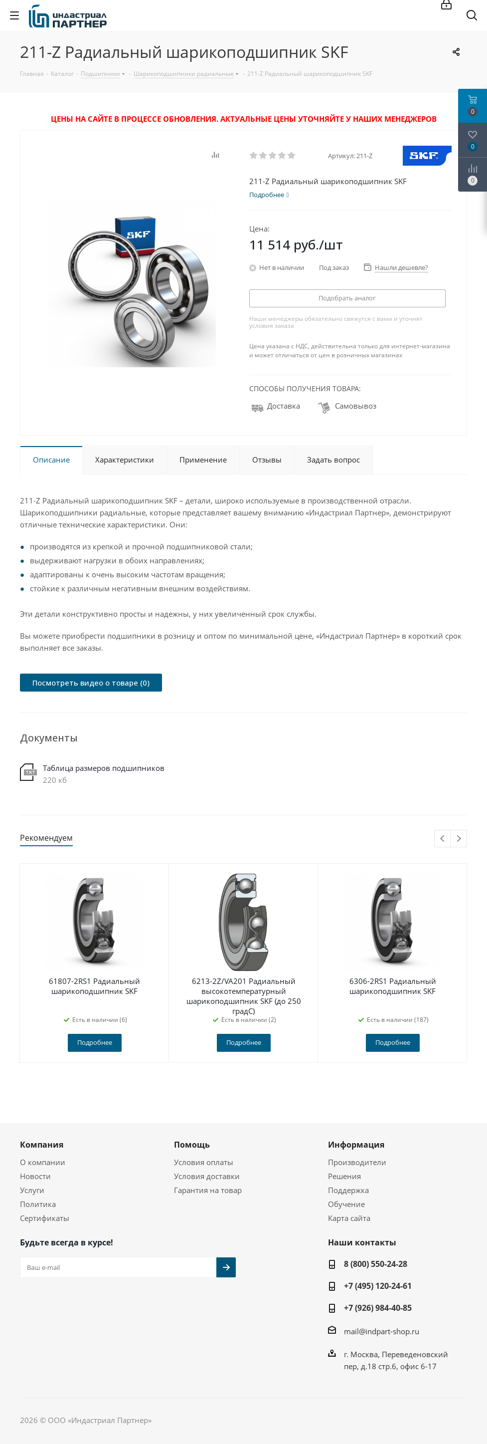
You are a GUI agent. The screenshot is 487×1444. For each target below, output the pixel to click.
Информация (356, 1144)
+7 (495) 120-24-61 (378, 1285)
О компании (42, 1162)
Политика (38, 1204)
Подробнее (94, 1042)
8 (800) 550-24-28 (375, 1263)
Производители (357, 1162)
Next (459, 839)
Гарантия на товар (208, 1190)
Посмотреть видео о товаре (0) (91, 683)
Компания (41, 1144)
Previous (443, 839)
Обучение (346, 1204)
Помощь (192, 1144)
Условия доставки (207, 1176)
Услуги (32, 1190)
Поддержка (348, 1190)
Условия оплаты (203, 1162)
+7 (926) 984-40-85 (378, 1307)
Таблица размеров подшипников (103, 768)
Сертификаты (44, 1218)
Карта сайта (349, 1218)
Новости (35, 1176)
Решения (344, 1176)
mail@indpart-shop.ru (381, 1331)
